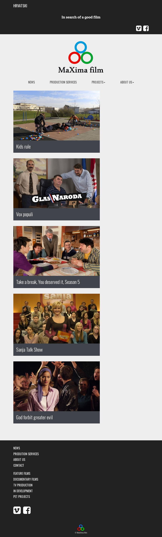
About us (127, 82)
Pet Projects (21, 497)
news (31, 82)
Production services (63, 82)
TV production (23, 485)
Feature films (21, 473)
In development (23, 491)
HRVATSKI (20, 5)
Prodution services (26, 454)
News (16, 448)
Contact (18, 465)
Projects (98, 82)
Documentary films (25, 479)
